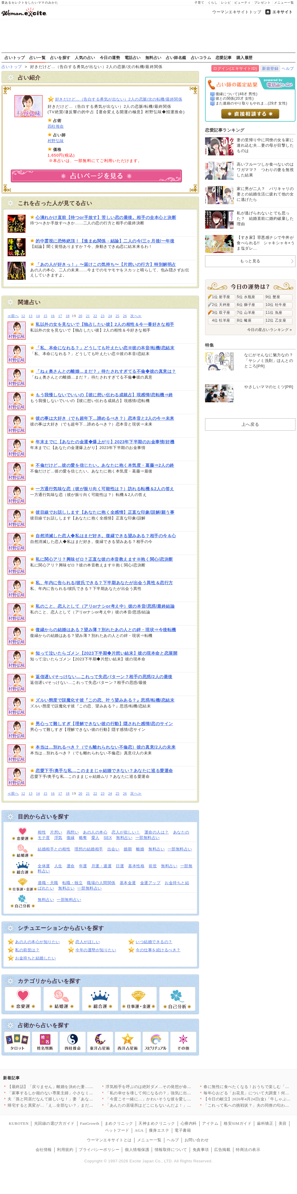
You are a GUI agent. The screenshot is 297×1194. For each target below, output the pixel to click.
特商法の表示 (248, 1149)
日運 (120, 866)
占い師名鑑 (176, 57)
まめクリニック (119, 1123)
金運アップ (150, 883)
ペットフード (117, 1130)
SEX (108, 837)
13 (31, 316)
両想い (73, 832)
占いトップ (15, 57)
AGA (139, 1130)
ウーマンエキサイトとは (109, 1140)
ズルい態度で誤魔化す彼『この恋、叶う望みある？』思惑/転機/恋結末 (105, 700)
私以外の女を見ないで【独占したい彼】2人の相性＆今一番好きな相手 (105, 324)
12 (23, 316)
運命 (71, 866)
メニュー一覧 (284, 2)
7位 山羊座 (246, 312)
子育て (199, 2)
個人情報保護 (137, 1149)
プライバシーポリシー (99, 1149)
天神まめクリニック (156, 1123)
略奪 (83, 837)
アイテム (210, 1123)
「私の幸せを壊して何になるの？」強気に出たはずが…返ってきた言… (171, 1093)
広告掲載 (222, 1149)
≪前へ (13, 316)
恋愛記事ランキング (225, 130)
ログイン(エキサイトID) (235, 68)
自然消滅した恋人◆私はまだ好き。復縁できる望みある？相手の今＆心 (106, 535)
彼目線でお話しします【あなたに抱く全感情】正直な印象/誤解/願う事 (105, 512)
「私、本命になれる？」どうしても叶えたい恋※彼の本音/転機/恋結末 (105, 347)
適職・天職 (48, 883)
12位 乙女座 (276, 320)
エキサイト (282, 12)
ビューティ (242, 2)
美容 (283, 1123)
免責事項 (201, 1149)
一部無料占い (147, 837)
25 (117, 316)
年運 (83, 866)
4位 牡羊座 (221, 320)
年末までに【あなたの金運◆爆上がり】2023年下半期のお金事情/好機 (105, 441)
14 (38, 316)
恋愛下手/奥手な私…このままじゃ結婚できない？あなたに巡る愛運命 (104, 770)
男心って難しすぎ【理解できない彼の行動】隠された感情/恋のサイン (104, 723)
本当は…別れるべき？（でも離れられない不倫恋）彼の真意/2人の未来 (105, 747)
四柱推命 (56, 126)
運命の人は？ (156, 832)
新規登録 (270, 68)
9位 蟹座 (273, 297)
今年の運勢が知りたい (95, 950)
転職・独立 (72, 883)
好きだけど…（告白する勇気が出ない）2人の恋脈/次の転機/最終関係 (118, 99)
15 (45, 316)
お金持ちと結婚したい (35, 958)
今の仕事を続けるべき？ (158, 950)
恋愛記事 (224, 57)
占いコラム (201, 57)
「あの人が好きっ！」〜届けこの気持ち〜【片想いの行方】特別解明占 (106, 264)
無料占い (153, 57)
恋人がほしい (87, 942)
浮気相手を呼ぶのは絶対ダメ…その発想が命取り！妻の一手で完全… (169, 1086)
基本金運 (128, 883)
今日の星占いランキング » (269, 330)
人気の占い (85, 57)
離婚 (140, 849)
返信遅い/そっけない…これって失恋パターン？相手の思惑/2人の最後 (104, 676)
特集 (209, 345)
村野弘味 (56, 141)
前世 (153, 866)
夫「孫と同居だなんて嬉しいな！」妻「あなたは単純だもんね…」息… (73, 1099)
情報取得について (171, 1149)
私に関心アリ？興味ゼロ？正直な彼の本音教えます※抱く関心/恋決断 (104, 559)
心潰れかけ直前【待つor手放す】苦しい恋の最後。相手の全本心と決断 (106, 217)
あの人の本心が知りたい (37, 942)
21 (88, 316)
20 (80, 316)
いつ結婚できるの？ (154, 942)
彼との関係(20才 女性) (235, 98)
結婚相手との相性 (54, 849)
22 (95, 316)
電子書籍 (183, 1130)
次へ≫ (135, 316)
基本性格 (136, 866)
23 (103, 316)
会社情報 (44, 1149)
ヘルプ (288, 68)
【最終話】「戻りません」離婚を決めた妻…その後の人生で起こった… (73, 1086)
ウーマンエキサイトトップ (236, 12)
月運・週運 (101, 866)
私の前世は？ (27, 950)
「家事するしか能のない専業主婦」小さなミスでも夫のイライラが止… (73, 1093)
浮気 (58, 837)
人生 (58, 866)
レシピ (226, 2)
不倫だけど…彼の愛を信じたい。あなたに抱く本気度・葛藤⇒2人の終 (105, 465)
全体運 (44, 866)
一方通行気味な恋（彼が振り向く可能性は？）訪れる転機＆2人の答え (105, 488)
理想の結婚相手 (88, 849)
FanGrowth (89, 1123)
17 (60, 316)
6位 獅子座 (246, 305)
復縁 (71, 837)
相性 (42, 832)
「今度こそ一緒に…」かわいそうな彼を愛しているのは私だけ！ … (167, 1099)
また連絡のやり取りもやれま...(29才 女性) (251, 103)
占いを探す (60, 57)
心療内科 (189, 1123)
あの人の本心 (95, 832)
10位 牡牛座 (276, 305)
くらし (213, 2)
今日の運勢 (110, 57)
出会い (113, 849)
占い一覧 (37, 57)
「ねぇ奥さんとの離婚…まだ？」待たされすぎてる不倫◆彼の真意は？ (106, 371)
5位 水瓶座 (246, 297)
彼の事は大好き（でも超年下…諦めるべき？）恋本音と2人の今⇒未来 (105, 418)
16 (53, 316)
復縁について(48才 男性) (237, 94)
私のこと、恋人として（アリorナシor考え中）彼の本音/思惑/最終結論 (105, 606)
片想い (56, 832)
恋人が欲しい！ (126, 832)
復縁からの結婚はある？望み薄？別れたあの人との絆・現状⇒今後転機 (106, 629)
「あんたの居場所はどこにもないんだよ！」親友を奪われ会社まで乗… (171, 1105)
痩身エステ (159, 1130)
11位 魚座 (274, 312)
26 (125, 316)
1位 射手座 (221, 297)
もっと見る (250, 261)
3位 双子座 (221, 312)
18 (68, 316)
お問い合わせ (197, 1140)
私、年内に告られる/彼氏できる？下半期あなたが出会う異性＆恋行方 (104, 582)
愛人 (95, 837)
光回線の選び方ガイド (54, 1123)
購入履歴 (244, 57)
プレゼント (262, 2)
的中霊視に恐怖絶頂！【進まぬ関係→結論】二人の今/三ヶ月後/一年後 (105, 240)
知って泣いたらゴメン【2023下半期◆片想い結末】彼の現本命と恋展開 (106, 653)
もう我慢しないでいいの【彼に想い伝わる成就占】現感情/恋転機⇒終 (104, 394)
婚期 (128, 849)
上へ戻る (250, 424)
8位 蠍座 (244, 320)
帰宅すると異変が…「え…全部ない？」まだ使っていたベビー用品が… (73, 1105)
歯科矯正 (265, 1123)
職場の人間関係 (101, 883)
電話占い (133, 57)
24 (110, 316)
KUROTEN (19, 1123)
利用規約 (65, 1149)
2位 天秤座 (221, 305)
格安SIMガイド (237, 1123)
